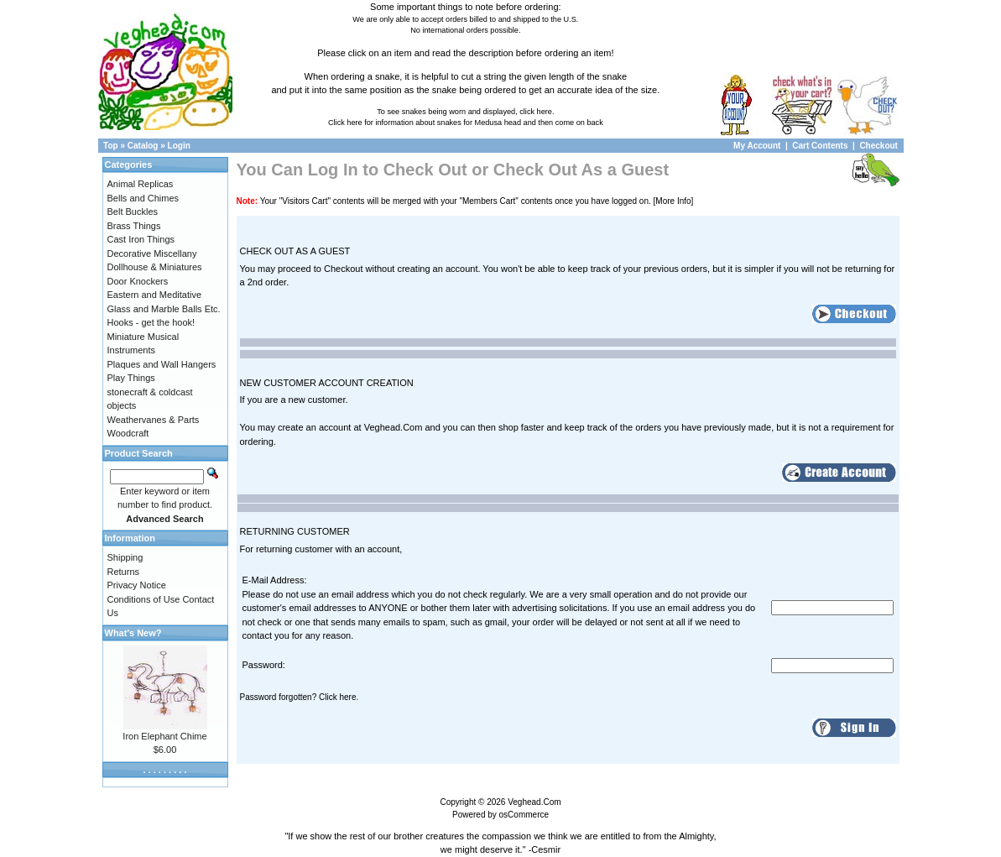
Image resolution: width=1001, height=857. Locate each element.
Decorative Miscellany (152, 253)
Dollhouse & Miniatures (154, 267)
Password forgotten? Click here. (299, 697)
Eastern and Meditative (154, 295)
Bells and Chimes (143, 198)
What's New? (133, 633)
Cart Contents (819, 145)
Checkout (878, 145)
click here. (536, 111)
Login (179, 145)
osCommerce (524, 814)
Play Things (131, 378)
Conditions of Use (143, 599)
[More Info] (674, 201)
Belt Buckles (133, 211)
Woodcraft (128, 433)
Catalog (143, 145)
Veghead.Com (534, 802)
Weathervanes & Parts (153, 420)
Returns (123, 572)
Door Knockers (138, 281)
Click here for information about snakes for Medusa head (424, 122)
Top (110, 145)
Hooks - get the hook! (151, 322)
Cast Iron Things (141, 239)
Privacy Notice (136, 585)
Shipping (125, 557)
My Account (758, 145)
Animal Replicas (140, 184)
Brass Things (134, 226)
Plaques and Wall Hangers (161, 364)
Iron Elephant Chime (164, 736)
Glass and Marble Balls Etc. (164, 309)
